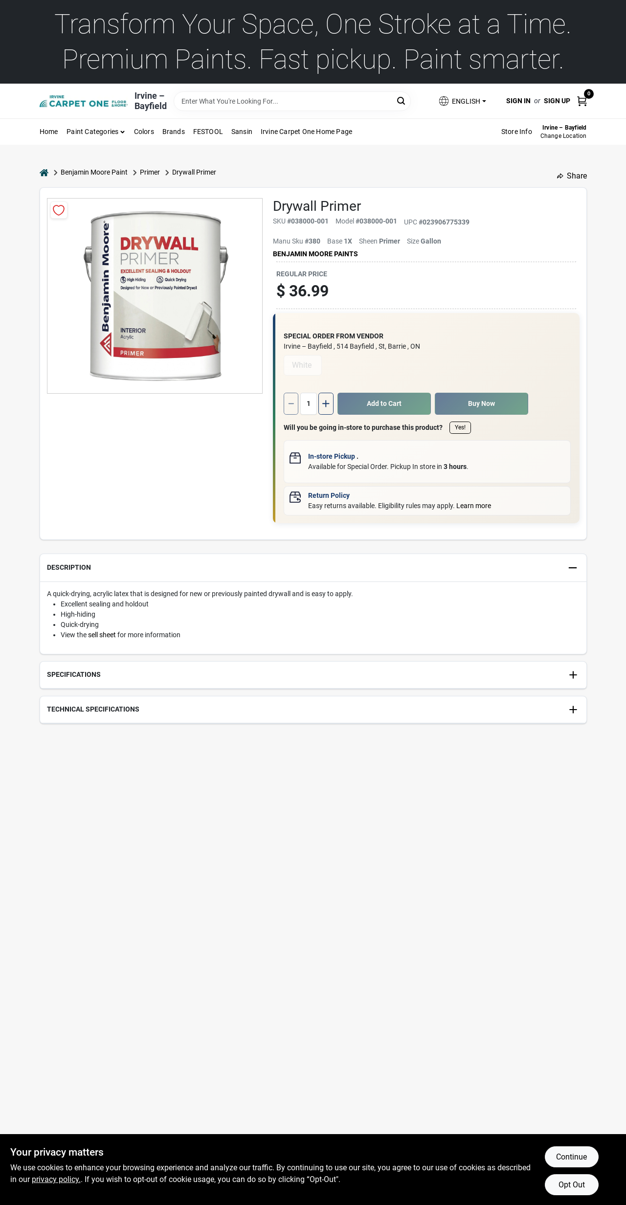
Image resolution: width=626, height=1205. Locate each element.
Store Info (516, 131)
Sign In (518, 101)
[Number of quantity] (308, 404)
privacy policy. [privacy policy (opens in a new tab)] (56, 1179)
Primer (150, 172)
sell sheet (102, 635)
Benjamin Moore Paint (94, 172)
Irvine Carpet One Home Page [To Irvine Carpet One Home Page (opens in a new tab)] (306, 131)
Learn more (473, 506)
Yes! (460, 427)
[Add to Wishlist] (58, 210)
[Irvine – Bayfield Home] (84, 101)
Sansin (241, 131)
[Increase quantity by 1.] (325, 404)
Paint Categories (92, 131)
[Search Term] (292, 101)
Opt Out (572, 1184)
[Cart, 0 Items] (582, 101)
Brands (173, 131)
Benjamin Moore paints (315, 254)
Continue (571, 1156)
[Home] (44, 172)
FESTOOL (208, 131)
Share (572, 175)
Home (49, 131)
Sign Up (557, 101)
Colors (144, 131)
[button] (461, 101)
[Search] (402, 100)
